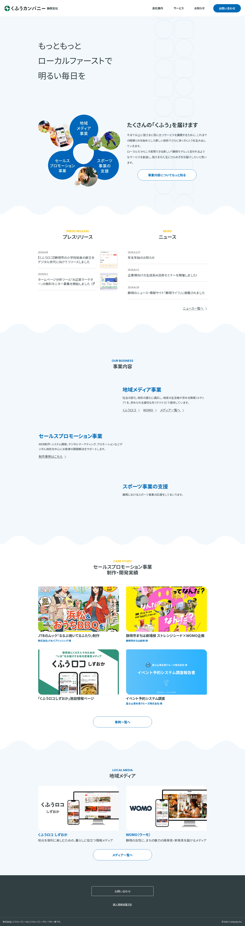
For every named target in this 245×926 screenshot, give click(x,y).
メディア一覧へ (172, 410)
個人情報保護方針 (122, 904)
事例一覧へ (122, 722)
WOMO (150, 410)
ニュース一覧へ (195, 308)
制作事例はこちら (52, 456)
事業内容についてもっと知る (167, 175)
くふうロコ (131, 410)
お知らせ (199, 8)
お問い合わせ (227, 8)
